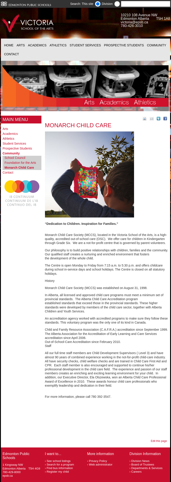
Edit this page (159, 441)
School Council (14, 158)
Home (8, 45)
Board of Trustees (142, 464)
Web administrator (100, 464)
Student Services (85, 45)
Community (156, 45)
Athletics (58, 45)
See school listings (59, 461)
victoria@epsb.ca (134, 22)
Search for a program (60, 464)
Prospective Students (124, 45)
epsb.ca (7, 475)
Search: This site (81, 3)
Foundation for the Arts (20, 162)
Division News (140, 461)
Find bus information (60, 468)
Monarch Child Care (19, 167)
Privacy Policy (98, 461)
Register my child (58, 471)
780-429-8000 (11, 472)
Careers (136, 471)
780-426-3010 (132, 26)
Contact (11, 54)
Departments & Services (147, 468)
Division (107, 3)
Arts (20, 45)
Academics (37, 45)
